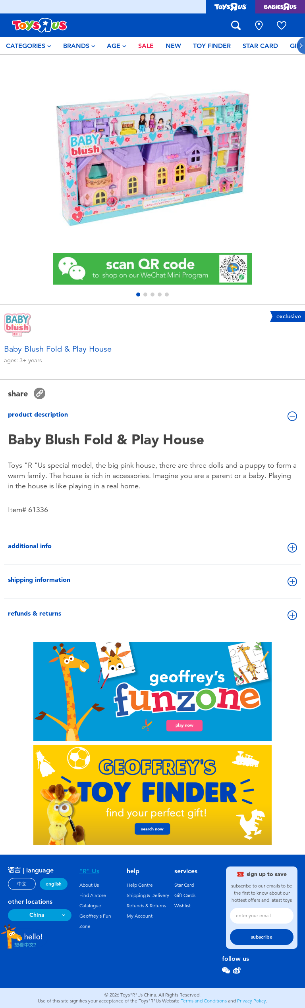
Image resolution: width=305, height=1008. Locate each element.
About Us (89, 885)
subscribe (261, 937)
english (54, 884)
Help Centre (140, 885)
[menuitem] (28, 45)
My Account (139, 916)
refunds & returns (152, 615)
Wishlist (182, 906)
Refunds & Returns (146, 906)
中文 (22, 884)
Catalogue (90, 906)
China (36, 915)
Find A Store (92, 895)
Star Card (184, 885)
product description (152, 416)
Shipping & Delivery (148, 895)
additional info (152, 547)
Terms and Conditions (204, 1001)
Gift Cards (184, 895)
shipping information (152, 581)
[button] (138, 294)
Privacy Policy (251, 1001)
